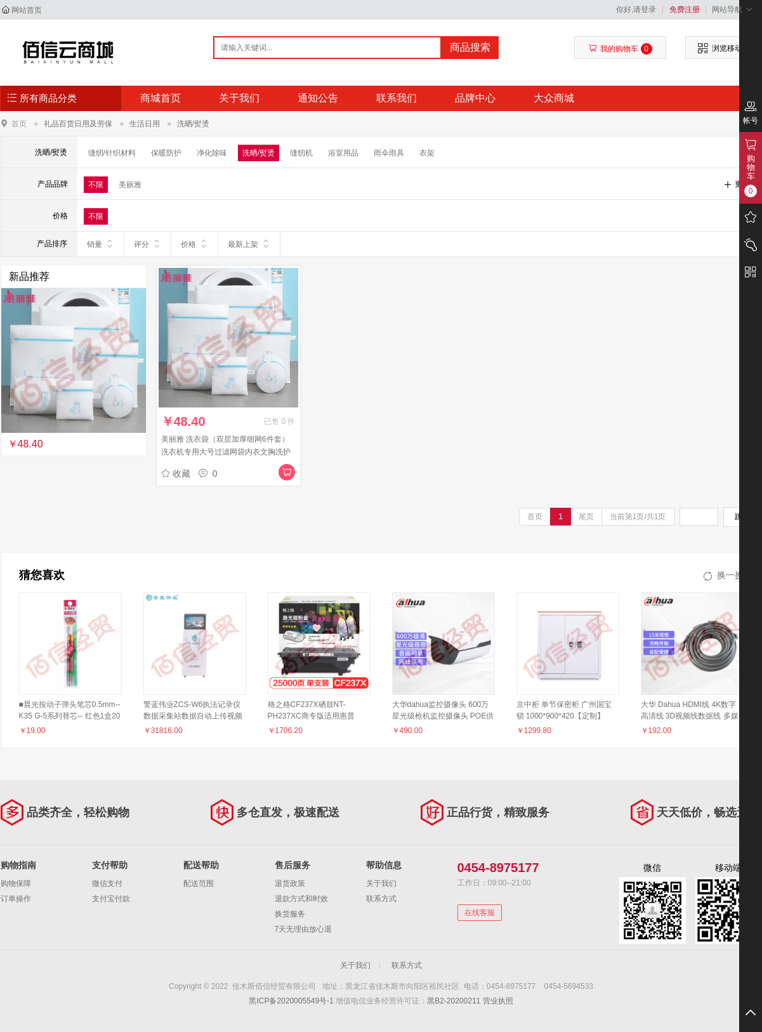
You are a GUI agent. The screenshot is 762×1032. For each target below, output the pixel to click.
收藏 (175, 473)
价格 (194, 244)
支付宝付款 (111, 898)
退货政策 (290, 883)
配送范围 (198, 883)
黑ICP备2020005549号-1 (291, 1000)
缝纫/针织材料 (112, 153)
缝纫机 (301, 153)
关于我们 (239, 98)
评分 (147, 244)
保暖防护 (166, 153)
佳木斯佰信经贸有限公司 (68, 52)
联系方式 (381, 898)
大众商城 (554, 98)
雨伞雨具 (389, 153)
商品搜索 (470, 47)
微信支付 (107, 883)
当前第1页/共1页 (638, 516)
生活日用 (144, 123)
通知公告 (318, 98)
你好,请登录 (636, 9)
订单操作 (16, 898)
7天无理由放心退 (303, 929)
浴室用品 (343, 153)
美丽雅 (130, 184)
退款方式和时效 (301, 898)
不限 (95, 184)
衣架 (427, 153)
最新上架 (249, 244)
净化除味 (212, 153)
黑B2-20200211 (453, 1000)
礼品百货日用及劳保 (78, 123)
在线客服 (479, 912)
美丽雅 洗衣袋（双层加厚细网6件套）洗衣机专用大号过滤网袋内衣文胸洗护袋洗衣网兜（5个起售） (226, 452)
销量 (100, 244)
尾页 (586, 516)
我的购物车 (620, 48)
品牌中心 (475, 98)
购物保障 (16, 883)
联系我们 (396, 98)
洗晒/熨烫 (193, 123)
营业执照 (498, 1000)
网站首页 (26, 10)
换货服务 (290, 914)
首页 (19, 123)
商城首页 (160, 98)
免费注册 (684, 9)
